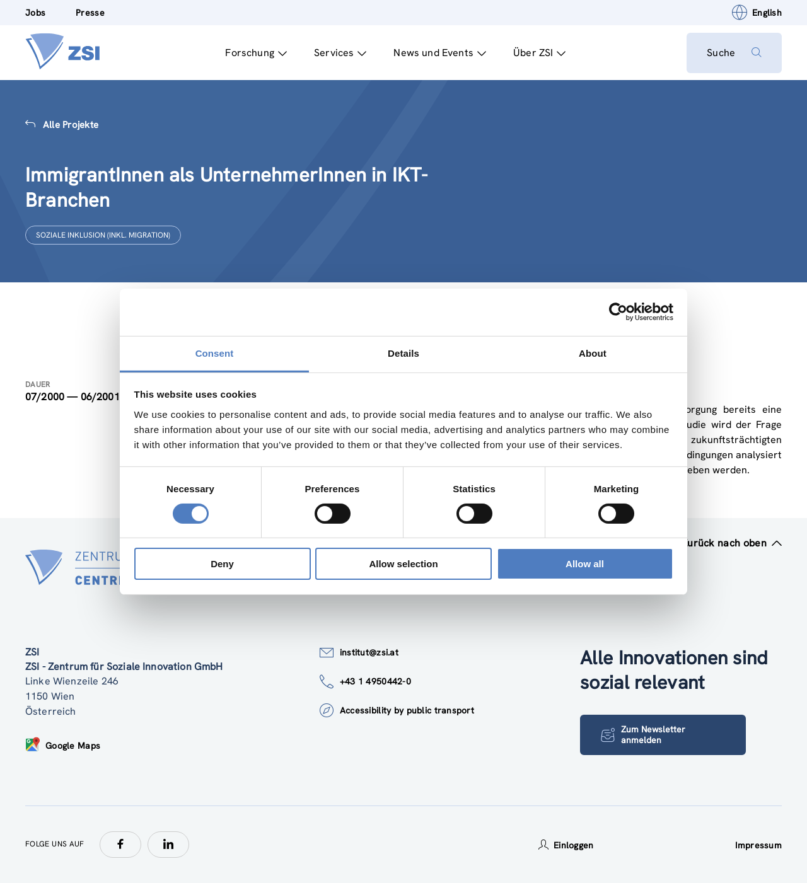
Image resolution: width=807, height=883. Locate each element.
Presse (90, 12)
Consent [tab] (214, 352)
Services (340, 52)
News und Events (439, 52)
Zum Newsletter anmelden (643, 735)
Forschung (256, 52)
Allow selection (403, 563)
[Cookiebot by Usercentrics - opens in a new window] (618, 312)
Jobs (35, 12)
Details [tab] (403, 352)
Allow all (585, 563)
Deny (222, 563)
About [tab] (593, 352)
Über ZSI (539, 52)
